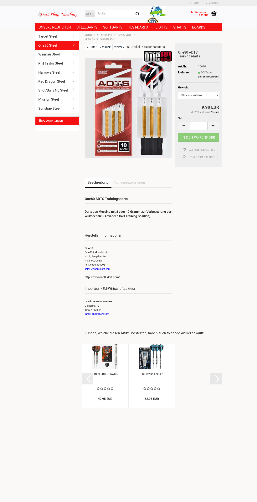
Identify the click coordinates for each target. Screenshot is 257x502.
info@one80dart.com (97, 313)
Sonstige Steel (49, 108)
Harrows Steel (49, 72)
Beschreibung (98, 182)
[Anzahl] (199, 126)
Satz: (181, 118)
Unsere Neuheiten (55, 27)
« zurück (105, 47)
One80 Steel (47, 45)
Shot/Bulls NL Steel (53, 90)
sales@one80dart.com (98, 269)
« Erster (91, 47)
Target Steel (47, 36)
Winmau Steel (49, 54)
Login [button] (194, 3)
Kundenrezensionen (129, 182)
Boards (198, 27)
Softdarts (112, 27)
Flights (160, 27)
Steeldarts (87, 27)
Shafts (179, 27)
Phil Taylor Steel (50, 63)
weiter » (119, 47)
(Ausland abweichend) (208, 77)
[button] (184, 126)
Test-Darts (138, 27)
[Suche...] (90, 13)
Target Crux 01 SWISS (105, 373)
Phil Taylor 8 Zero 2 (152, 373)
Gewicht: (183, 87)
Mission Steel (48, 99)
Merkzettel (212, 3)
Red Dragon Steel (51, 81)
